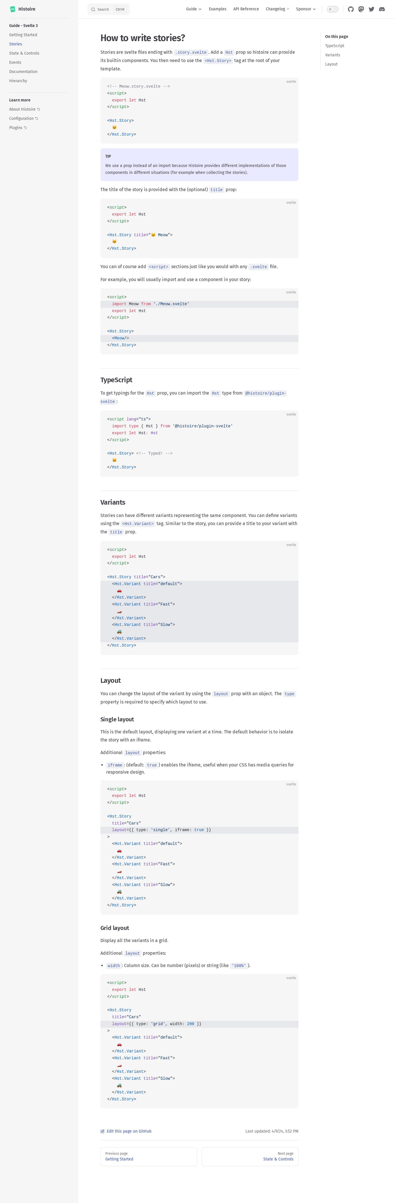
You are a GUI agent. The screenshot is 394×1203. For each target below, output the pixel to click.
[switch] (332, 9)
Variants (332, 55)
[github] (351, 9)
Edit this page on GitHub (125, 1131)
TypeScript (334, 45)
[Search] (108, 9)
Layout (331, 64)
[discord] (382, 9)
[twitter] (371, 9)
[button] (39, 25)
